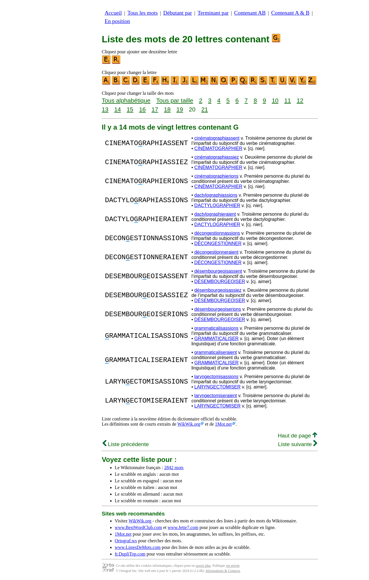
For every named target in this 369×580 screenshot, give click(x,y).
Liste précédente (126, 444)
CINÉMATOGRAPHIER (218, 148)
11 (287, 100)
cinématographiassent (217, 138)
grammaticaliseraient (215, 352)
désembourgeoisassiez (218, 290)
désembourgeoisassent (218, 271)
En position (117, 21)
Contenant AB (250, 13)
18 (167, 109)
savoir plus (203, 566)
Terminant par (213, 13)
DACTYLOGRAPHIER (217, 205)
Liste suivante (297, 444)
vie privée (233, 566)
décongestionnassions (217, 233)
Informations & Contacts (223, 571)
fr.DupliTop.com (130, 553)
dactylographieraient (215, 214)
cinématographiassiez (216, 157)
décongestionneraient (216, 252)
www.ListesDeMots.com (138, 547)
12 (300, 100)
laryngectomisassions (216, 376)
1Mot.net (223, 424)
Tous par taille (174, 100)
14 (117, 109)
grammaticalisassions (216, 328)
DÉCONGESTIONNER (218, 243)
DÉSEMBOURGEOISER (219, 281)
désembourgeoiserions (217, 309)
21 (204, 109)
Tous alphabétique (126, 100)
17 (155, 109)
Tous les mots (142, 13)
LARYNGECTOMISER (217, 386)
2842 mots (173, 467)
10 (275, 100)
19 (179, 109)
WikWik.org (188, 424)
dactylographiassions (215, 195)
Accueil (113, 13)
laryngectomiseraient (215, 395)
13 (105, 109)
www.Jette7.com (182, 527)
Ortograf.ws (126, 540)
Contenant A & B (290, 13)
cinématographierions (216, 176)
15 (130, 109)
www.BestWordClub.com (138, 527)
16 (142, 109)
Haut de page (297, 436)
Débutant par (177, 13)
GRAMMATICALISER (216, 338)
